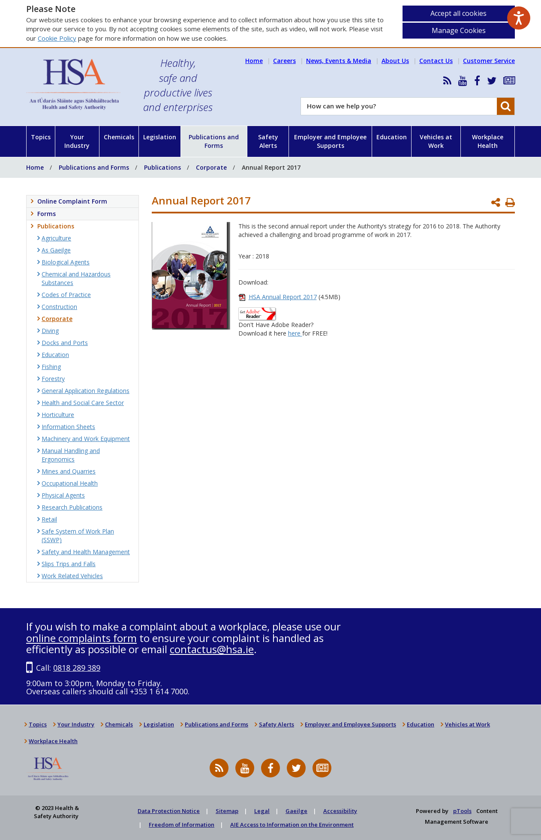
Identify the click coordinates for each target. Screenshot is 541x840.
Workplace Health (487, 141)
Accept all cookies (458, 13)
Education (391, 137)
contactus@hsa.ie (212, 649)
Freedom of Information (181, 824)
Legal (262, 811)
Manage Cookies (459, 30)
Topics (41, 137)
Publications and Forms (214, 141)
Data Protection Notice (169, 811)
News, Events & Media (338, 61)
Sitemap (227, 811)
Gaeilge (296, 811)
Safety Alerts (268, 141)
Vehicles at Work (436, 141)
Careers (284, 61)
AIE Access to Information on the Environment (292, 824)
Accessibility (340, 811)
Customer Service (489, 61)
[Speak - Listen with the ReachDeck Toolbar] (518, 18)
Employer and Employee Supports (330, 141)
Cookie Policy (57, 38)
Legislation (159, 137)
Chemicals (119, 137)
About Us (395, 61)
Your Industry (77, 141)
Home (254, 61)
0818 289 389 (76, 668)
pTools (462, 811)
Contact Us (436, 61)
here (295, 333)
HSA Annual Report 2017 (283, 297)
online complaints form (81, 638)
